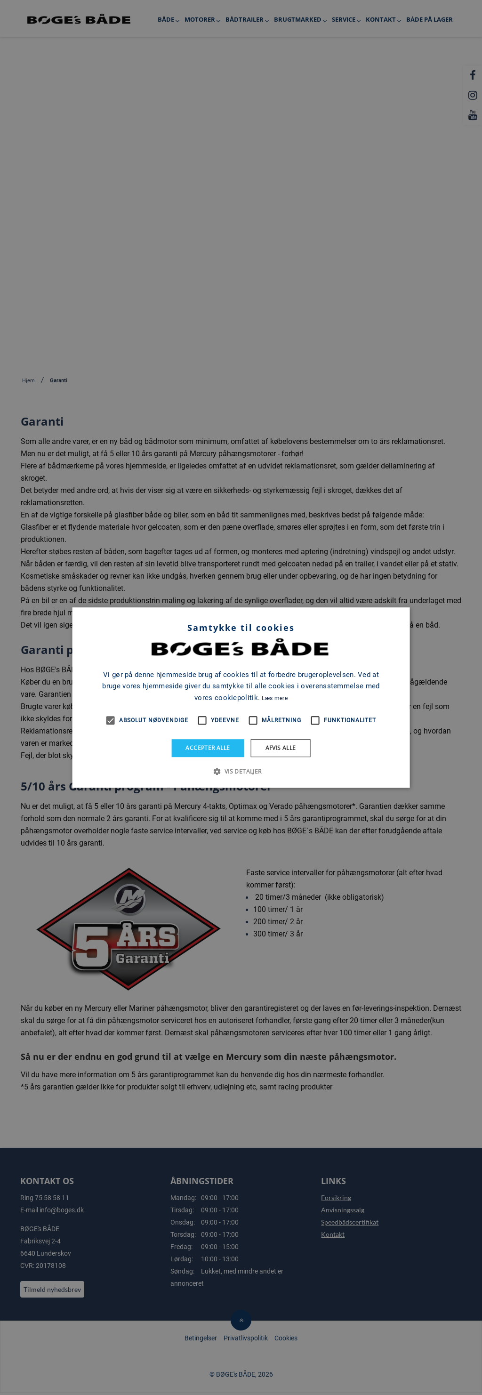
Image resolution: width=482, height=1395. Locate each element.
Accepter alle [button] (207, 748)
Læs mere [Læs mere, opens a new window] (274, 698)
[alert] (241, 697)
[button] (240, 771)
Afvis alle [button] (280, 748)
